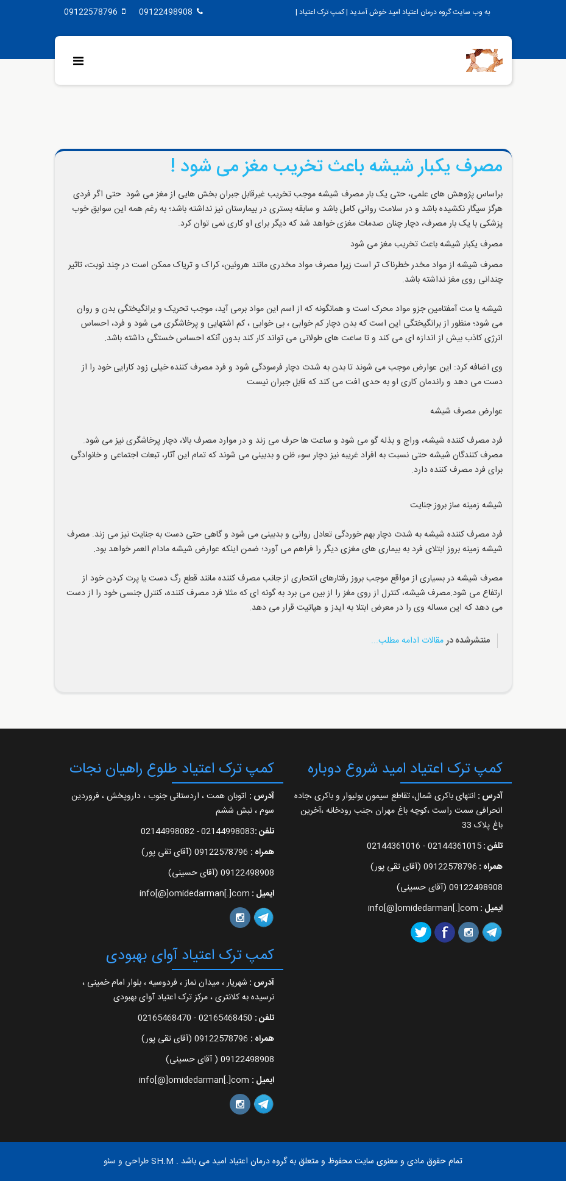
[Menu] (81, 62)
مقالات (433, 640)
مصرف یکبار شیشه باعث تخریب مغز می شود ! (337, 167)
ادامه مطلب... (395, 640)
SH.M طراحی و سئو (139, 1161)
